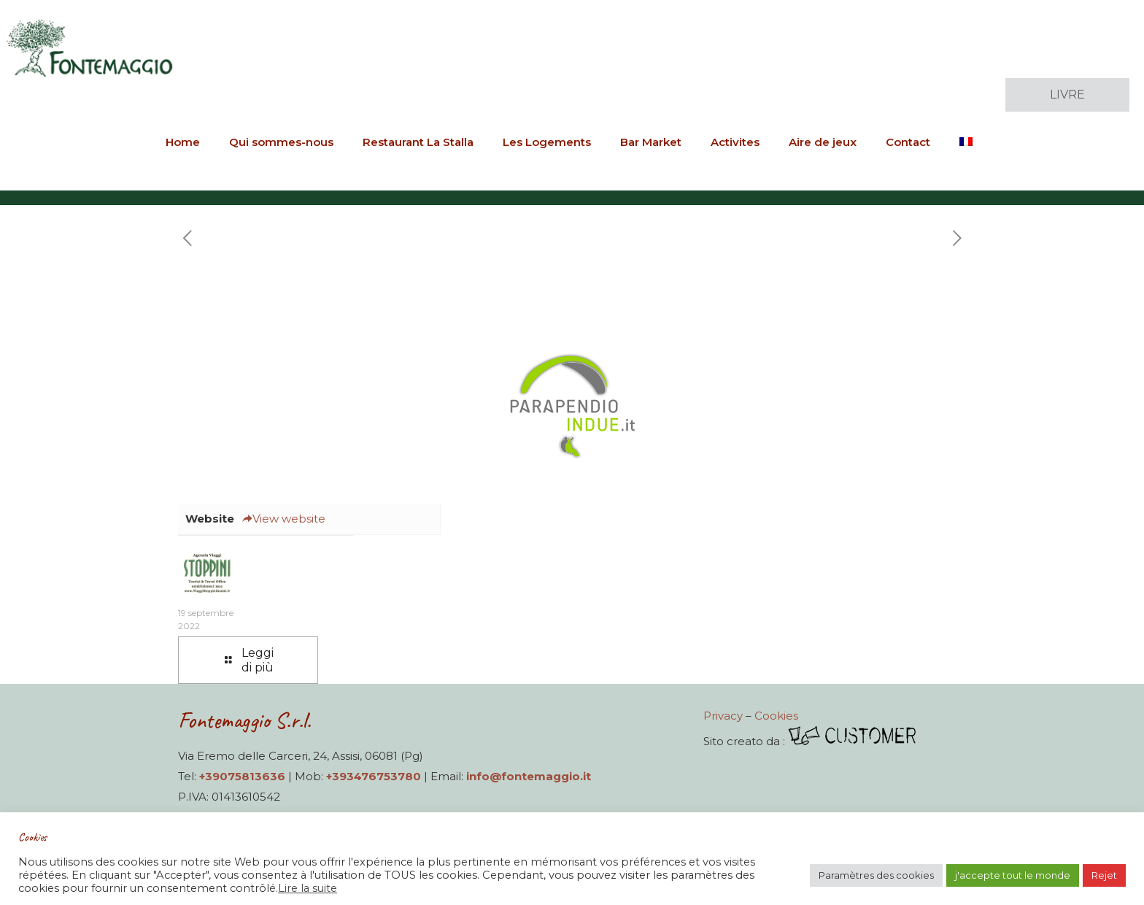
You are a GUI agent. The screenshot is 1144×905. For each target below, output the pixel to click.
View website (283, 518)
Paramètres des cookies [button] (876, 875)
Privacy (723, 716)
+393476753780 (373, 776)
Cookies (776, 716)
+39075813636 (242, 776)
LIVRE (1067, 94)
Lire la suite (307, 888)
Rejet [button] (1104, 875)
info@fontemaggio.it (528, 776)
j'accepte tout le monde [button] (1012, 875)
